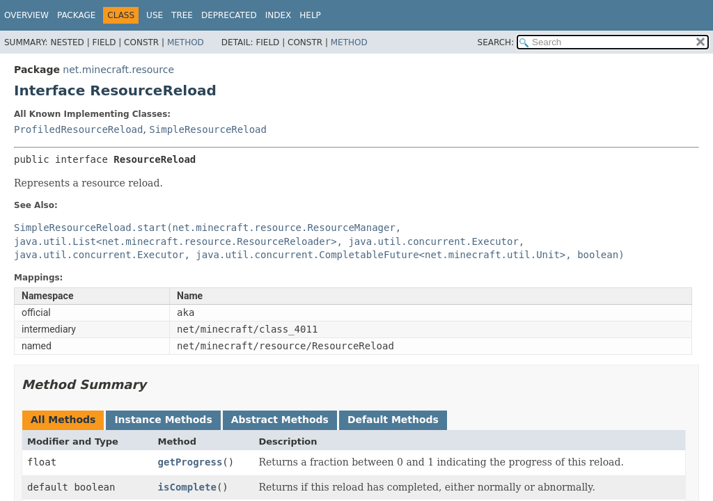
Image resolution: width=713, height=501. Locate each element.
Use (154, 15)
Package (76, 15)
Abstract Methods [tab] (280, 419)
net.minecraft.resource (118, 69)
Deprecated (229, 15)
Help (310, 15)
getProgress (190, 462)
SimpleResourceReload (208, 129)
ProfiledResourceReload (78, 129)
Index (278, 15)
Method (185, 42)
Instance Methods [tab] (163, 419)
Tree (182, 15)
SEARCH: (496, 42)
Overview (26, 15)
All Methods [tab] (63, 419)
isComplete (187, 487)
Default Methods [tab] (393, 419)
